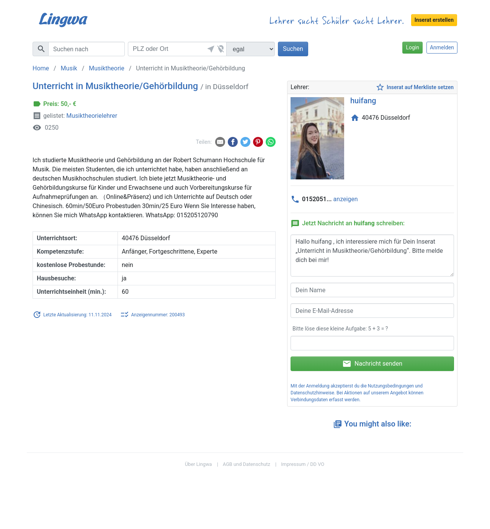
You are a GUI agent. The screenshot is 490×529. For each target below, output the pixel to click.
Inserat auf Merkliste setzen (415, 87)
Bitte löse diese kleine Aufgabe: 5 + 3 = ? (340, 329)
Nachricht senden (372, 363)
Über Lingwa (198, 464)
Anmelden (442, 47)
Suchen (293, 48)
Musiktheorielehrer (91, 115)
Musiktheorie (106, 68)
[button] (210, 49)
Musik (69, 68)
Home (41, 68)
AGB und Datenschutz (246, 464)
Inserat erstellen (434, 20)
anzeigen (345, 199)
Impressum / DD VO (302, 464)
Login (412, 47)
